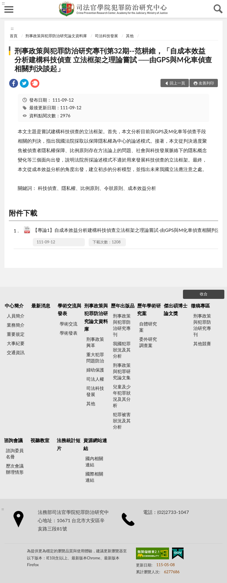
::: (3, 3)
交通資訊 (16, 352)
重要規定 (16, 334)
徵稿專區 (200, 305)
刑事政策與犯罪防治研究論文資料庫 (56, 35)
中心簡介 (14, 305)
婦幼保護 (95, 369)
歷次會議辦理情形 (15, 469)
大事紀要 (16, 343)
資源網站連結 (95, 444)
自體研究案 (148, 327)
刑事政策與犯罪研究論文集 (122, 371)
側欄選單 (8, 9)
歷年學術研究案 (149, 309)
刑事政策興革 (95, 342)
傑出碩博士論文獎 (175, 309)
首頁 (13, 35)
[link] (13, 84)
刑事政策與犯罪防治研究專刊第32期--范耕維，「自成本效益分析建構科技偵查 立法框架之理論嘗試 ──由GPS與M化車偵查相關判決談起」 (113, 59)
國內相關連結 (94, 461)
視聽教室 (39, 440)
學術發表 (68, 333)
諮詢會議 (13, 440)
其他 (130, 35)
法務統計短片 (68, 444)
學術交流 (68, 323)
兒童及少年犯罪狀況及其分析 (122, 396)
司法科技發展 (106, 35)
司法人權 (95, 379)
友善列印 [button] (206, 83)
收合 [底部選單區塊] (203, 294)
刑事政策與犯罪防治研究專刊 (122, 325)
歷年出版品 (122, 305)
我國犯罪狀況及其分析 (122, 350)
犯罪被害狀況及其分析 (122, 420)
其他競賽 (202, 343)
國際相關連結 (94, 477)
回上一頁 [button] (177, 83)
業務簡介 (16, 325)
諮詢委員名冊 (15, 453)
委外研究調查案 (148, 342)
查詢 (218, 9)
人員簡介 (16, 315)
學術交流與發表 (69, 309)
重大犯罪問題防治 (95, 357)
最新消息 (40, 305)
